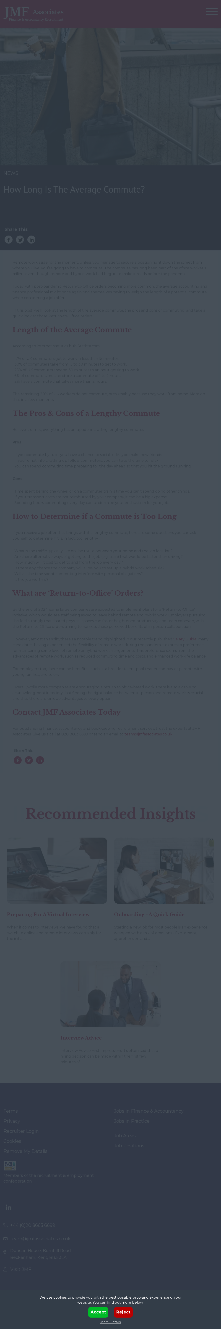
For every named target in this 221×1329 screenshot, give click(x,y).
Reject (123, 1312)
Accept (98, 1312)
